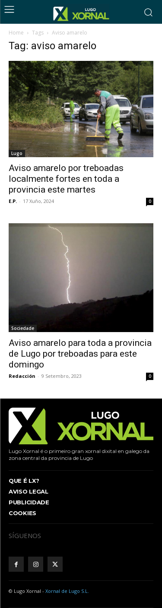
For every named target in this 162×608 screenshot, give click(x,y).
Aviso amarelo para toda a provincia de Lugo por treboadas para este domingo (80, 354)
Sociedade (22, 328)
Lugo (16, 153)
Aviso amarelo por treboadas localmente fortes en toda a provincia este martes (66, 179)
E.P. (13, 201)
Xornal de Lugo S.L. (67, 591)
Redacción (22, 376)
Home (16, 32)
